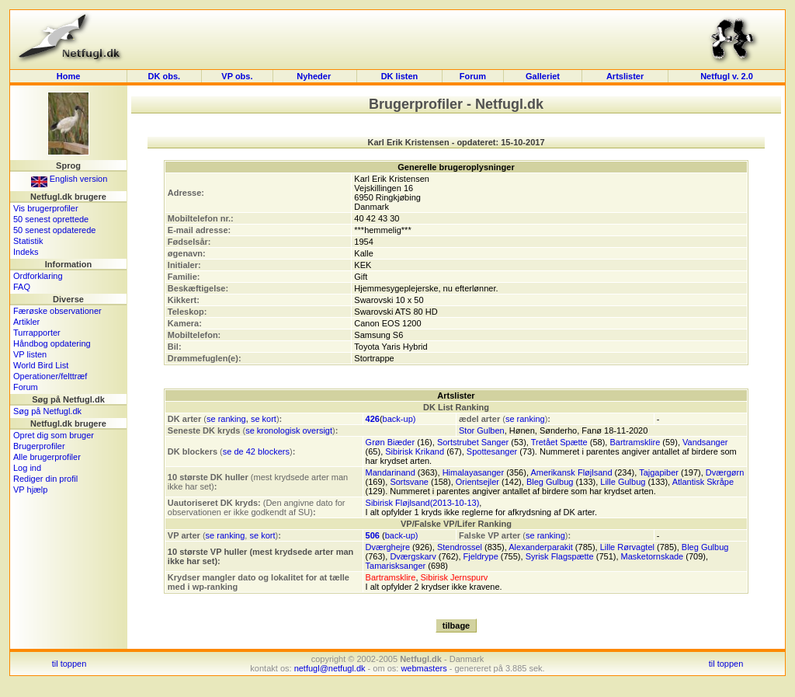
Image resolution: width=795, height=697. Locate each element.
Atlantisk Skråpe (703, 481)
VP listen (30, 354)
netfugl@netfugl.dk (330, 668)
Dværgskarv (413, 556)
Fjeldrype (480, 556)
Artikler (26, 321)
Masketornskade (652, 556)
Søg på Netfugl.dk (47, 411)
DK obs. (164, 76)
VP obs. (236, 76)
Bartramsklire (634, 442)
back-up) (399, 418)
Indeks (25, 251)
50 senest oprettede (51, 219)
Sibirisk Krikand (414, 451)
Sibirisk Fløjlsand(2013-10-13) (423, 502)
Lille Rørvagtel (627, 547)
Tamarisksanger (396, 565)
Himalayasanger (473, 472)
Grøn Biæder (390, 442)
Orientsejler (477, 481)
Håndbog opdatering (52, 343)
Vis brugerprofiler (45, 208)
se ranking (226, 418)
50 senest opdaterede (54, 230)
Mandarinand (390, 472)
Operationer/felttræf (50, 376)
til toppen (69, 663)
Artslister (625, 76)
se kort (263, 418)
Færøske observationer (57, 310)
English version (69, 178)
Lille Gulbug (622, 481)
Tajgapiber (659, 472)
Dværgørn (725, 472)
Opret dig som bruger (53, 435)
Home (69, 76)
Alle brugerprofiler (47, 457)
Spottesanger (492, 451)
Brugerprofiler (39, 446)
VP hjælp (30, 489)
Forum (473, 76)
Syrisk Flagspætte (560, 556)
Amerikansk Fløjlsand (571, 472)
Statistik (28, 241)
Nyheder (315, 76)
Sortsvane (409, 481)
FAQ (21, 286)
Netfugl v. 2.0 (726, 76)
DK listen (399, 76)
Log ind (27, 467)
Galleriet (543, 76)
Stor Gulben (482, 430)
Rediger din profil (45, 478)
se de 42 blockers (256, 451)
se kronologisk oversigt (288, 430)
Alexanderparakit (541, 547)
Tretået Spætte (559, 442)
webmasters (423, 668)
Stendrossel (459, 547)
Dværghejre (388, 547)
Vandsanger (705, 442)
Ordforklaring (38, 276)
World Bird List (40, 365)
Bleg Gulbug (550, 481)
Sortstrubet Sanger (473, 442)
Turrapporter (37, 332)
